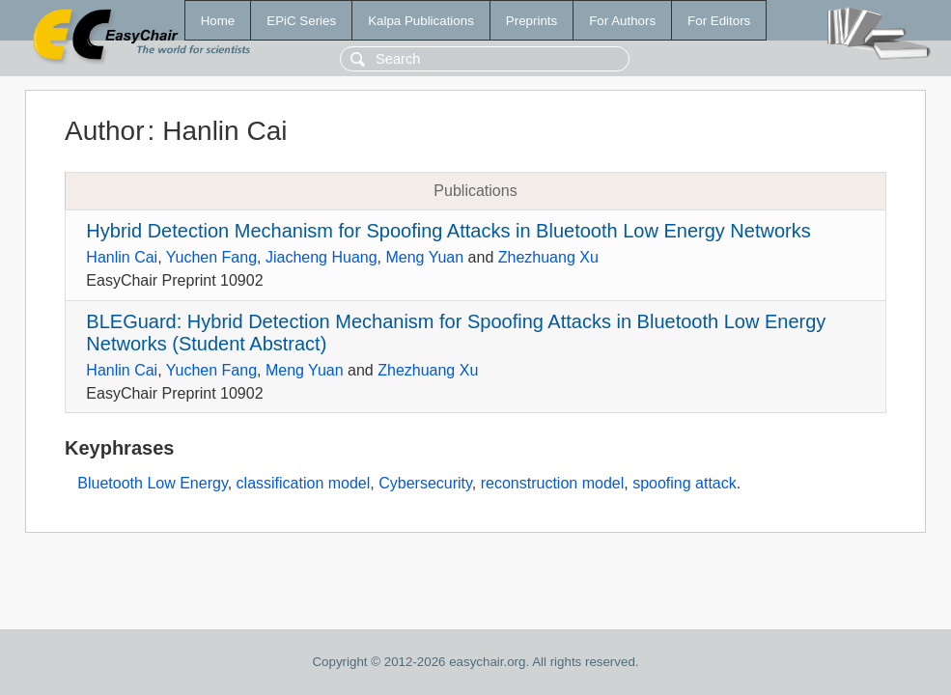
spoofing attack (684, 483)
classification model (304, 483)
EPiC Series (301, 21)
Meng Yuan (424, 257)
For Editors (718, 21)
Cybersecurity (425, 483)
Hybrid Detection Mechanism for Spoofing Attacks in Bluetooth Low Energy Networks (448, 230)
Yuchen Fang (211, 257)
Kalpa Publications (421, 21)
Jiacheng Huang (322, 257)
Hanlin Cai (121, 257)
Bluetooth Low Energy (152, 483)
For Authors (622, 21)
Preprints (531, 21)
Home (218, 21)
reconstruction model (553, 483)
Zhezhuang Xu (548, 257)
